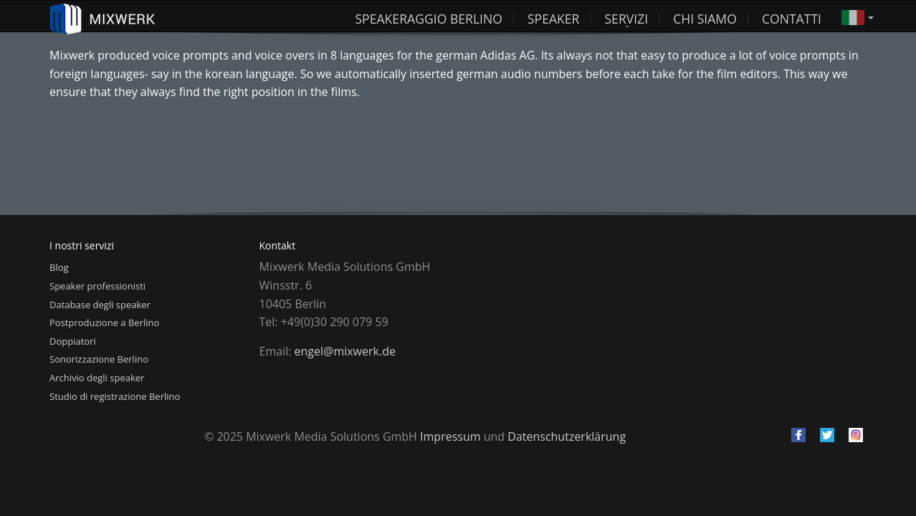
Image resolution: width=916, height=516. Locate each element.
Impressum (450, 436)
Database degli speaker (100, 304)
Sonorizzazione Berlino (98, 359)
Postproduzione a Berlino (104, 322)
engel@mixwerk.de (345, 351)
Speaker (554, 16)
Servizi (626, 16)
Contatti (791, 16)
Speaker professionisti (97, 286)
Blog (59, 267)
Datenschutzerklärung (566, 436)
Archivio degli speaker (96, 377)
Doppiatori (72, 341)
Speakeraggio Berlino (428, 16)
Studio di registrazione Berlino (114, 396)
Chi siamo (705, 16)
